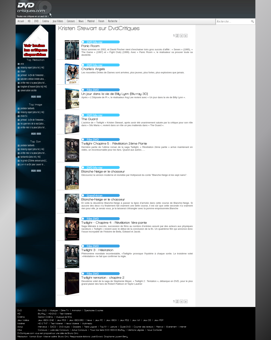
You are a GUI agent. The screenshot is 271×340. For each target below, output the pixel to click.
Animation (76, 310)
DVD (36, 21)
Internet (183, 327)
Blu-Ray (41, 314)
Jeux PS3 (61, 320)
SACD (53, 327)
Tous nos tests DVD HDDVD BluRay (107, 330)
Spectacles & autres (93, 310)
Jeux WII (136, 320)
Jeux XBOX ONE (46, 320)
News (81, 21)
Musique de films (64, 317)
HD (29, 21)
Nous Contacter (154, 330)
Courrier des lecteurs (143, 327)
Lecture (113, 327)
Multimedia (87, 323)
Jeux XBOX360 (76, 320)
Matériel (91, 21)
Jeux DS (147, 320)
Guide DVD (125, 327)
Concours (71, 21)
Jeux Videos (58, 21)
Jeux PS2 (124, 320)
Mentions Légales (136, 330)
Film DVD (42, 310)
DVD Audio (64, 327)
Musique (54, 310)
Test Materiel (66, 314)
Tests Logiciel (90, 327)
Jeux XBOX (111, 320)
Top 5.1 (103, 327)
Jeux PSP (158, 320)
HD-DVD (52, 314)
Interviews (42, 327)
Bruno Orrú (63, 336)
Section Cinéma (45, 317)
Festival (159, 327)
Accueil (21, 21)
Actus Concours (79, 330)
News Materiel (72, 323)
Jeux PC (99, 320)
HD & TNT (43, 323)
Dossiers (77, 327)
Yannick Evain (35, 336)
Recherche (112, 21)
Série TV (65, 310)
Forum (101, 21)
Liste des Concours (59, 330)
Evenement (171, 327)
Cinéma (45, 21)
